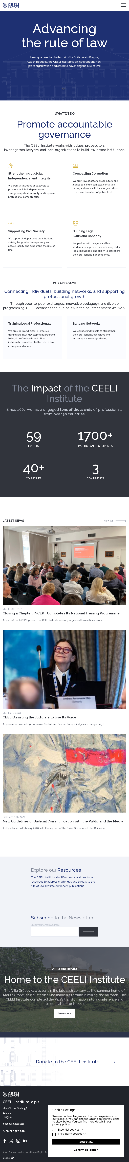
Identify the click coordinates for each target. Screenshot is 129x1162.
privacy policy (61, 1124)
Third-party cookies (72, 1133)
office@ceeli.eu (13, 1124)
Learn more (64, 1013)
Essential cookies (70, 1129)
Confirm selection (86, 1149)
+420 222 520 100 (14, 1131)
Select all (86, 1141)
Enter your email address (45, 925)
